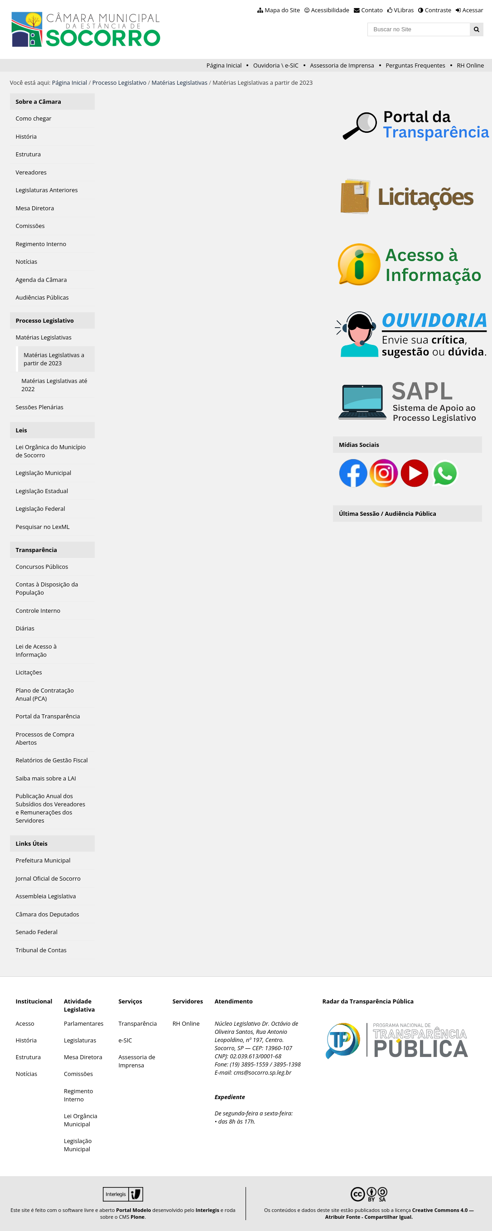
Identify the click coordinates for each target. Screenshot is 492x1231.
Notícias (27, 1074)
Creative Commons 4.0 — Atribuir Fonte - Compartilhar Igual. (399, 1213)
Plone (137, 1216)
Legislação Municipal (78, 1145)
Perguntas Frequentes (415, 65)
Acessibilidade (330, 10)
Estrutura (28, 1057)
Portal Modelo (133, 1210)
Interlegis (207, 1210)
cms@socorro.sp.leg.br (263, 1072)
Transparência (37, 550)
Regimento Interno (78, 1095)
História (26, 1040)
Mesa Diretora (83, 1057)
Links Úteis (32, 843)
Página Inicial (224, 65)
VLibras (404, 10)
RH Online (470, 65)
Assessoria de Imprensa (342, 65)
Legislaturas (80, 1040)
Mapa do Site (282, 10)
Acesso (25, 1023)
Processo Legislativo (119, 82)
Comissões (78, 1074)
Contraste (438, 10)
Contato (372, 10)
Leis (21, 430)
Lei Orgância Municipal (80, 1120)
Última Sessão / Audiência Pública (387, 513)
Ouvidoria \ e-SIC (276, 65)
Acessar (473, 10)
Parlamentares (83, 1023)
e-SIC (125, 1040)
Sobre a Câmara (39, 101)
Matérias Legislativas (179, 82)
